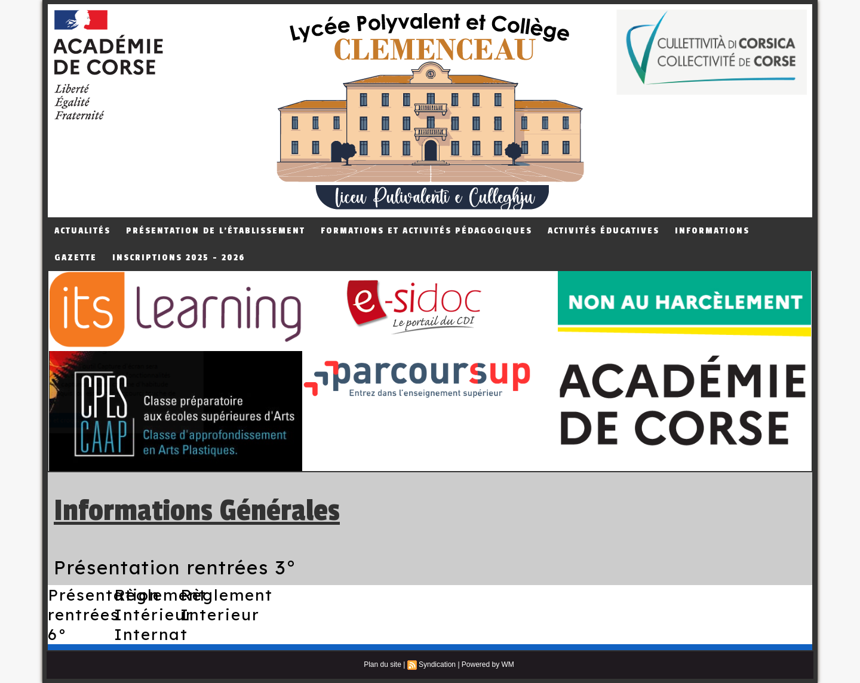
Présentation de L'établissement (215, 230)
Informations (712, 230)
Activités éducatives (603, 230)
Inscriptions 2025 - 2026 (178, 257)
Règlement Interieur (226, 604)
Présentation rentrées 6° (103, 614)
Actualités (82, 230)
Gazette (75, 257)
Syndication (437, 664)
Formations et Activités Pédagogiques (426, 230)
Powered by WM (488, 664)
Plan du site (382, 664)
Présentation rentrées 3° (175, 567)
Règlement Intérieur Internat (160, 614)
